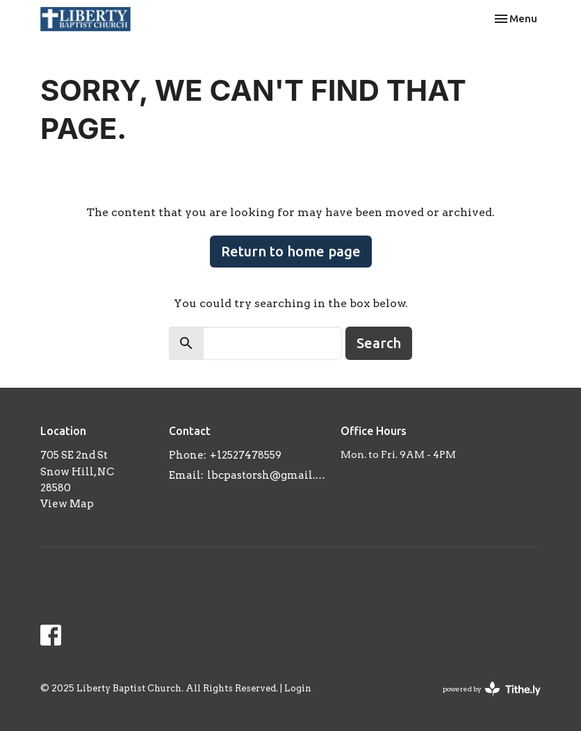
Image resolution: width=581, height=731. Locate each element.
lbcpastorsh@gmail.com (267, 475)
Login (297, 688)
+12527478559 (245, 455)
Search (379, 343)
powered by (492, 689)
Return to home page (291, 251)
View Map (67, 504)
